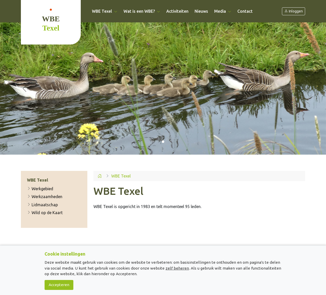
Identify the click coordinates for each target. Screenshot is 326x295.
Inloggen (293, 11)
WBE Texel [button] (104, 11)
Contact (245, 11)
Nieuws (201, 11)
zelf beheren (177, 268)
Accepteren (59, 285)
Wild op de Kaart (45, 212)
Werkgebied (40, 188)
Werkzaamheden (44, 196)
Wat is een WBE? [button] (142, 11)
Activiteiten (177, 11)
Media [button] (222, 11)
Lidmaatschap (42, 205)
